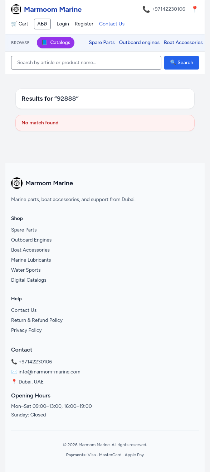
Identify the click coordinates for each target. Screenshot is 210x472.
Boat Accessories (183, 42)
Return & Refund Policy (37, 320)
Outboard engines (139, 42)
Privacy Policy (26, 330)
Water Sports (26, 270)
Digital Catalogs (29, 280)
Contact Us (111, 24)
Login (63, 24)
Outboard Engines (31, 240)
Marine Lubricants (31, 260)
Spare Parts (101, 42)
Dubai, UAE (31, 382)
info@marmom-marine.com (49, 372)
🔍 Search (181, 62)
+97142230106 (168, 9)
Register (84, 24)
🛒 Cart (19, 24)
